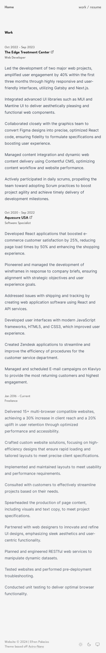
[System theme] (97, 645)
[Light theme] (80, 645)
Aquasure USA (18, 218)
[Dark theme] (89, 645)
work (82, 7)
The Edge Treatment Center (29, 52)
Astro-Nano (36, 647)
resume (95, 7)
